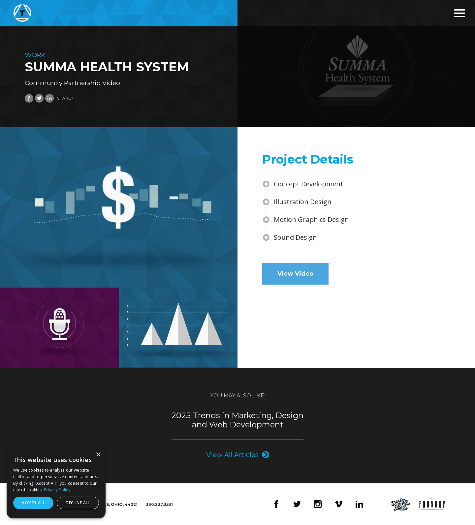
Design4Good (400, 504)
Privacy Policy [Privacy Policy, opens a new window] (57, 490)
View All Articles (232, 454)
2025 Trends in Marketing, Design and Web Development (237, 420)
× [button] (98, 454)
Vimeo (338, 504)
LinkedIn (359, 504)
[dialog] (56, 483)
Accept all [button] (33, 503)
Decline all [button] (78, 503)
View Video (295, 273)
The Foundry (432, 504)
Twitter (297, 504)
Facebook (276, 504)
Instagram (318, 504)
